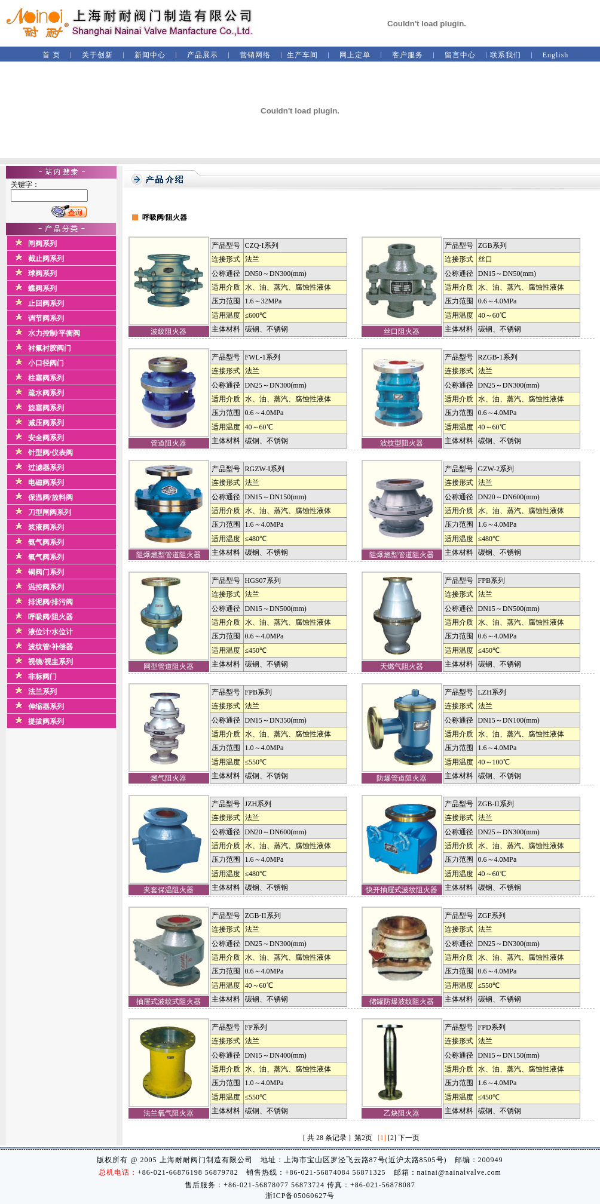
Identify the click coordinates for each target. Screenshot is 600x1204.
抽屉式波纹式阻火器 (168, 1001)
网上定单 (355, 55)
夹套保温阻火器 (168, 890)
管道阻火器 (168, 443)
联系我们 (505, 55)
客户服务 (407, 55)
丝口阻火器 (402, 331)
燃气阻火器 (168, 778)
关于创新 (97, 55)
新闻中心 (150, 55)
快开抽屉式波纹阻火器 (401, 890)
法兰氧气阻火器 (168, 1113)
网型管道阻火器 (168, 666)
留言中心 (460, 55)
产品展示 (202, 55)
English (556, 55)
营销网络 (255, 55)
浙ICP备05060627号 (300, 1195)
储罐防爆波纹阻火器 (401, 1001)
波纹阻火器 (168, 331)
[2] (392, 1138)
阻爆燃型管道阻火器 (168, 555)
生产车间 (302, 55)
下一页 (409, 1138)
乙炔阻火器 (402, 1113)
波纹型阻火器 (401, 443)
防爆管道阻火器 (401, 778)
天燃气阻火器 (401, 666)
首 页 (51, 55)
